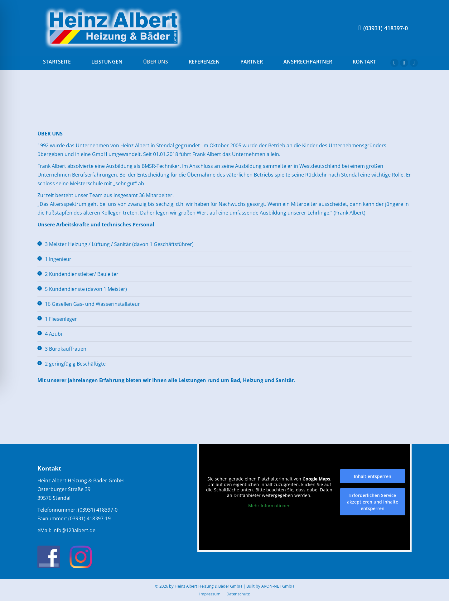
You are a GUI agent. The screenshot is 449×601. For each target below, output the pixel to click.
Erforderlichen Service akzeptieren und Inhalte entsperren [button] (372, 501)
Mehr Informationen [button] (269, 506)
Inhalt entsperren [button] (372, 476)
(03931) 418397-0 (383, 28)
